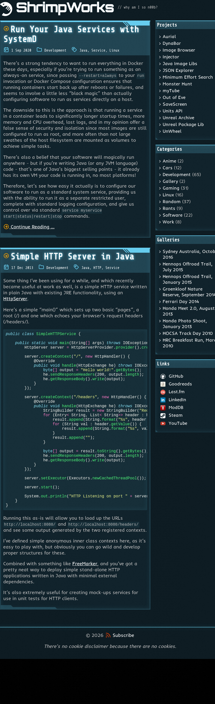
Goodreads (176, 384)
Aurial (169, 36)
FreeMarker (84, 603)
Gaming (171, 188)
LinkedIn (173, 399)
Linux (114, 50)
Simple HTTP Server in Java (68, 256)
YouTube (173, 423)
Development (55, 50)
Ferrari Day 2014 (181, 301)
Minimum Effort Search (188, 77)
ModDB (172, 407)
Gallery (170, 181)
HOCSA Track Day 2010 (188, 333)
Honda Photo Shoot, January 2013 (185, 323)
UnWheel (172, 131)
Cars (167, 168)
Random (172, 201)
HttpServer (15, 299)
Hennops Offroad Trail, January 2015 (187, 279)
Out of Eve (174, 97)
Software (172, 215)
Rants (169, 208)
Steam (171, 415)
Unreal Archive (178, 117)
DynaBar (172, 43)
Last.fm (172, 391)
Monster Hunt (177, 84)
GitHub (171, 376)
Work (168, 222)
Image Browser (179, 50)
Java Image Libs (180, 63)
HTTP (97, 267)
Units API (172, 111)
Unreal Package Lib (183, 124)
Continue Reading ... (29, 227)
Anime (169, 161)
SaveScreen (175, 104)
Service (98, 50)
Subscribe (123, 674)
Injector (171, 57)
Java (83, 50)
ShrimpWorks (65, 9)
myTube (171, 90)
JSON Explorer (178, 70)
